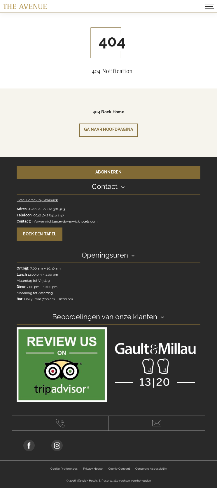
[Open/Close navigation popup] (209, 6)
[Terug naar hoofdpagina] (25, 6)
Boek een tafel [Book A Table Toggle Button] (40, 234)
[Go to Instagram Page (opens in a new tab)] (57, 445)
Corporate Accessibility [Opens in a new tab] (151, 468)
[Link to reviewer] (62, 364)
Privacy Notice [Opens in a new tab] (93, 468)
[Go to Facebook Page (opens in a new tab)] (29, 445)
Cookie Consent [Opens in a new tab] (119, 468)
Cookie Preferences (64, 468)
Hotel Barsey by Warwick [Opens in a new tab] (37, 200)
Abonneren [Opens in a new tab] (108, 172)
